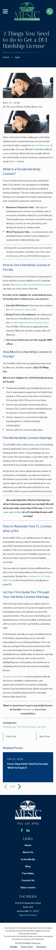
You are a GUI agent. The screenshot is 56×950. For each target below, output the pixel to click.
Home (28, 845)
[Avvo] (34, 830)
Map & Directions (28, 915)
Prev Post (11, 736)
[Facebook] (21, 830)
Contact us (28, 709)
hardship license (41, 145)
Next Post (44, 736)
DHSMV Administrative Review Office (29, 322)
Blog (28, 866)
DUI (15, 161)
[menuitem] (13, 947)
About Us (28, 852)
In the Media (28, 859)
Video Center (28, 887)
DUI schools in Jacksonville (22, 309)
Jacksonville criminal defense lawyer (33, 284)
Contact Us (28, 880)
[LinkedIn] (28, 830)
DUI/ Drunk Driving (26, 726)
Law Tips (41, 726)
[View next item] (19, 786)
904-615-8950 (28, 824)
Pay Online (28, 873)
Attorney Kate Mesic (13, 676)
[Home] (27, 11)
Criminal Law (9, 726)
